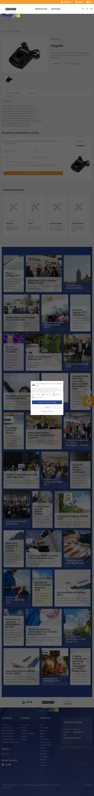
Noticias (55, 9)
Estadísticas (46, 394)
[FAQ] (89, 2)
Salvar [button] (47, 407)
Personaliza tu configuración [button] (47, 410)
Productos (41, 9)
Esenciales (36, 394)
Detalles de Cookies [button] (47, 413)
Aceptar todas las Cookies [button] (47, 402)
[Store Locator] (79, 2)
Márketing (57, 394)
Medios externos (38, 397)
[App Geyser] (66, 2)
